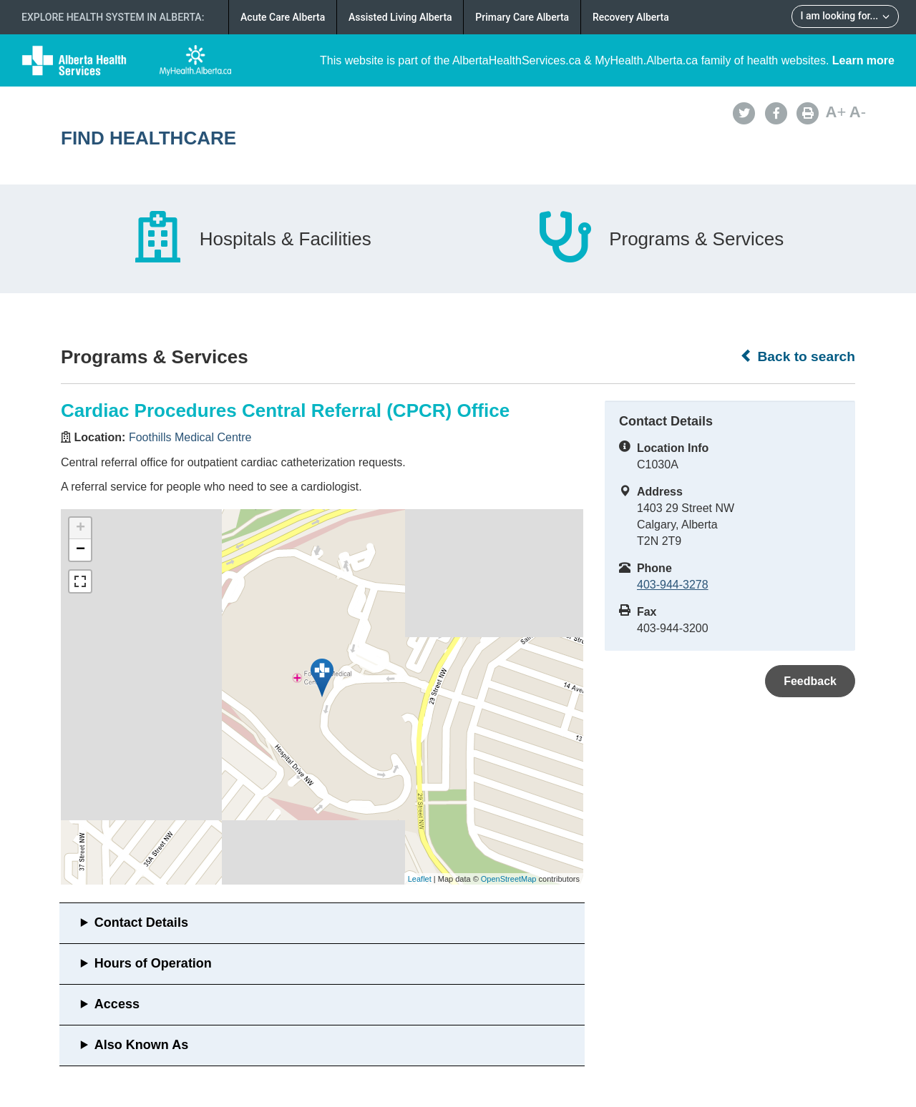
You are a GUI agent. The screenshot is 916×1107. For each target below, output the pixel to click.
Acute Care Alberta (282, 17)
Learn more (863, 60)
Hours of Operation (153, 963)
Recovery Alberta (631, 17)
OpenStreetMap (509, 879)
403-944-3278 (672, 585)
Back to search (797, 356)
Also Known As (141, 1045)
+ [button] (80, 528)
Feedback (810, 681)
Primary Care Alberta (522, 17)
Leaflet (420, 879)
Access (117, 1004)
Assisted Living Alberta (400, 17)
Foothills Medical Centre (190, 437)
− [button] (80, 550)
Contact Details (141, 922)
